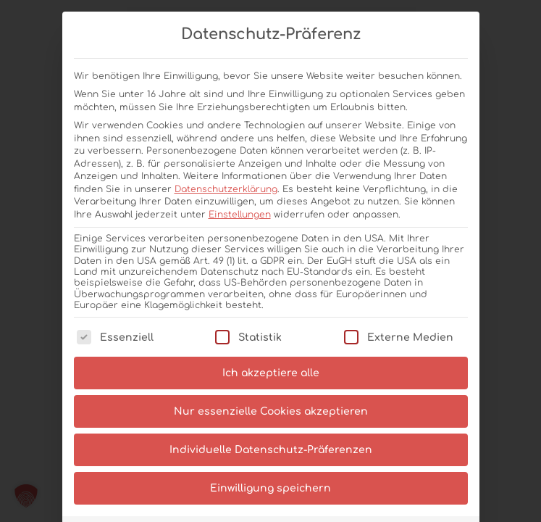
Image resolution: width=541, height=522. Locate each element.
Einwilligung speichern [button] (270, 488)
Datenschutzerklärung (226, 189)
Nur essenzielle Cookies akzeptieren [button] (271, 411)
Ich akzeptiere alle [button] (270, 373)
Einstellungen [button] (240, 215)
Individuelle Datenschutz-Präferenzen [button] (270, 449)
